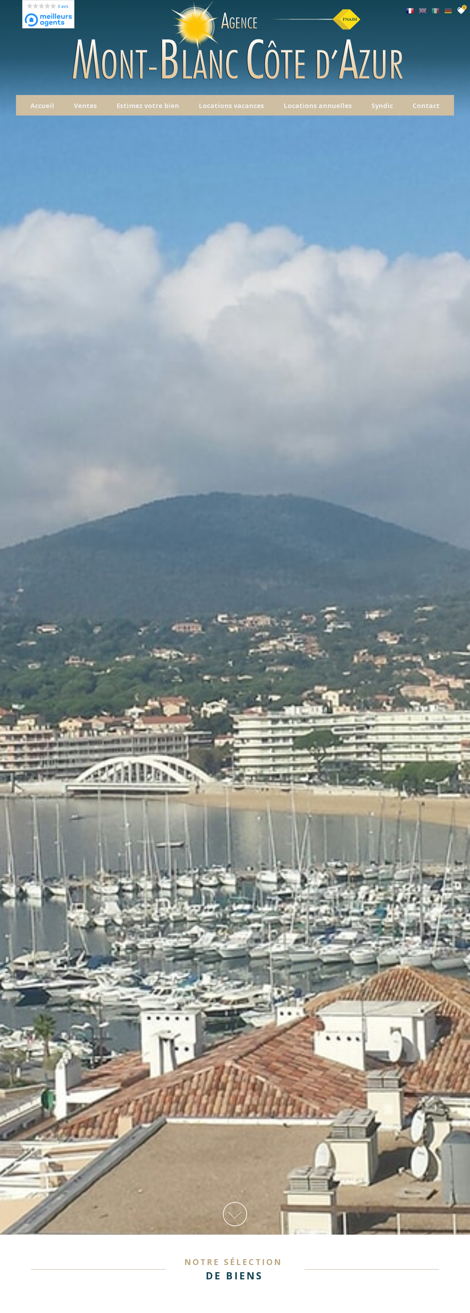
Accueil (42, 107)
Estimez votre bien (148, 107)
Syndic (382, 107)
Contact (426, 107)
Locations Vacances (231, 107)
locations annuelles (318, 107)
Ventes (85, 107)
